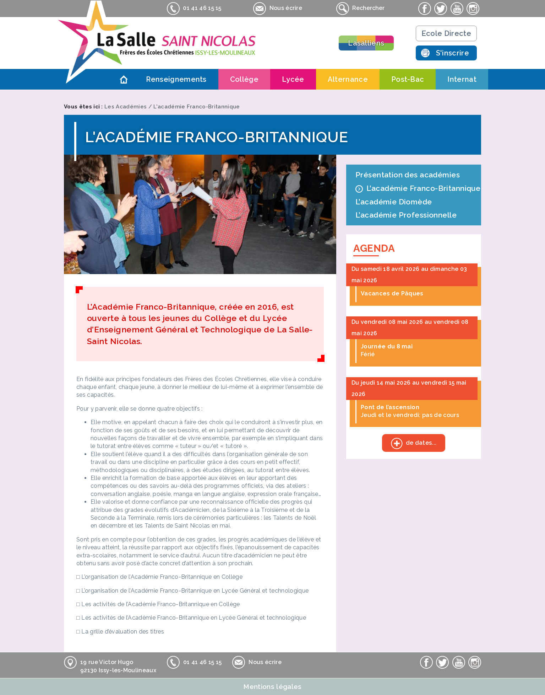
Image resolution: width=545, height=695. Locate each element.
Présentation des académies (407, 174)
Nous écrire (277, 8)
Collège (244, 79)
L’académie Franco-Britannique (423, 188)
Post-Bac (407, 79)
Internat (461, 79)
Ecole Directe (446, 33)
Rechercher (360, 8)
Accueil (123, 79)
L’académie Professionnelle (406, 214)
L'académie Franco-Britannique (196, 106)
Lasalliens (366, 43)
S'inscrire (452, 53)
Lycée (293, 79)
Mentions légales (272, 686)
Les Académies (125, 106)
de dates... (409, 444)
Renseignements (176, 79)
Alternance (348, 79)
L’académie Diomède (393, 201)
